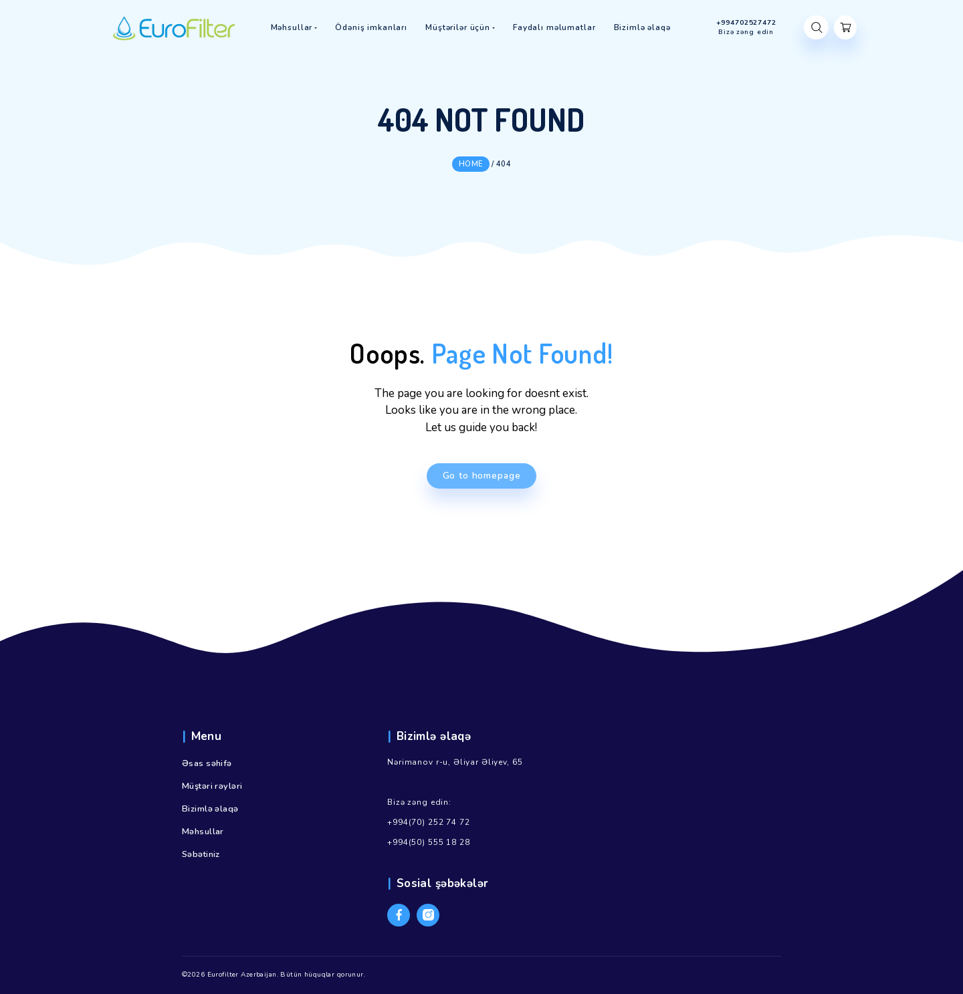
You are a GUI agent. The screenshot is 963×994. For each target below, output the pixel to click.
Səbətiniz (201, 854)
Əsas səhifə (207, 763)
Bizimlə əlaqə (210, 809)
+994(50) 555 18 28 (428, 842)
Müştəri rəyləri (212, 786)
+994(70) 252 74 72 (428, 822)
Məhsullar (203, 832)
